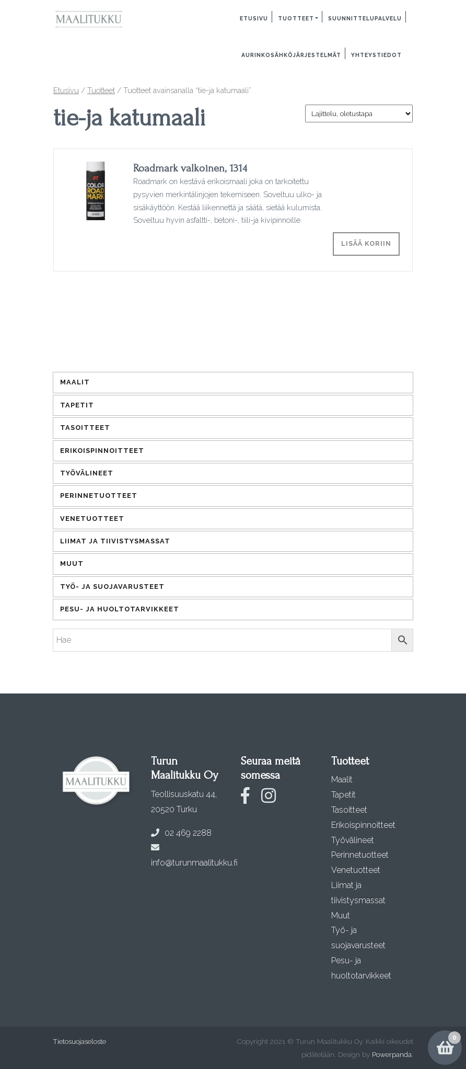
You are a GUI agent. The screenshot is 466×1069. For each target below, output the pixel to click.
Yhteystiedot (376, 55)
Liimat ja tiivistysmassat (115, 541)
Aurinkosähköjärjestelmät (291, 55)
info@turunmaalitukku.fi (194, 855)
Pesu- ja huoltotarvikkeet (119, 609)
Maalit (75, 382)
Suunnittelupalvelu (365, 18)
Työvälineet (86, 473)
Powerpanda (392, 1054)
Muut (72, 563)
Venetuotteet (92, 518)
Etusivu (254, 18)
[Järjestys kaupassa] (359, 113)
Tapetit (77, 405)
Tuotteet (296, 18)
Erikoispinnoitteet (102, 450)
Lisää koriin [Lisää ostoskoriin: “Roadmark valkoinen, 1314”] (366, 243)
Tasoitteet (85, 427)
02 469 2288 (181, 833)
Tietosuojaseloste (79, 1041)
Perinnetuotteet (98, 495)
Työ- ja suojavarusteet (112, 586)
